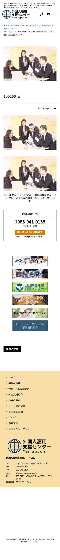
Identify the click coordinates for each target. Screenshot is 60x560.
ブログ (12, 417)
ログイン (36, 541)
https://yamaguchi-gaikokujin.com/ (32, 463)
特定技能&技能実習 (18, 388)
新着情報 (13, 423)
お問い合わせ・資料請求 (31, 232)
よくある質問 (15, 411)
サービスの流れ (16, 406)
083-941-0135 (31, 222)
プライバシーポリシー (20, 428)
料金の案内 (14, 400)
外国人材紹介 (15, 394)
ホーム (12, 377)
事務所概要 (14, 383)
